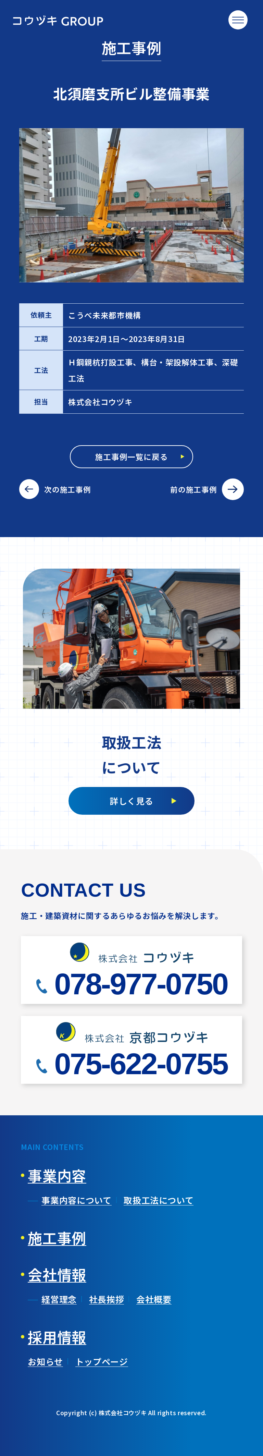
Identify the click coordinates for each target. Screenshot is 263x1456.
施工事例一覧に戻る (131, 456)
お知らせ (45, 1361)
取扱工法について (158, 1200)
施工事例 (57, 1237)
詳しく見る (131, 800)
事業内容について (76, 1200)
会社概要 (154, 1299)
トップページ (101, 1361)
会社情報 (57, 1274)
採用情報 (57, 1337)
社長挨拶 (106, 1299)
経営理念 (59, 1299)
